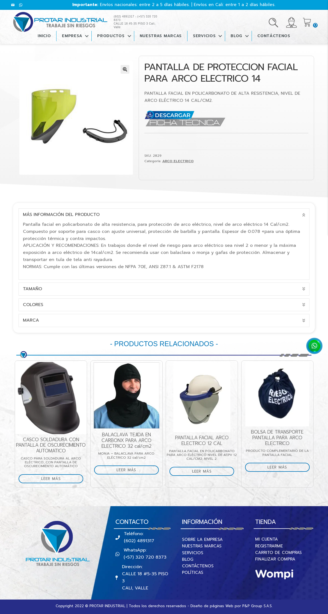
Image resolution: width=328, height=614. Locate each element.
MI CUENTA (266, 539)
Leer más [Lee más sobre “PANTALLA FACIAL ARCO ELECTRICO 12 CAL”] (209, 471)
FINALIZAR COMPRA (275, 559)
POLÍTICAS (192, 572)
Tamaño (32, 289)
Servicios (204, 36)
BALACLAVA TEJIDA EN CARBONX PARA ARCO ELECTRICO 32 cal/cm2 (134, 440)
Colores (33, 304)
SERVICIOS (192, 553)
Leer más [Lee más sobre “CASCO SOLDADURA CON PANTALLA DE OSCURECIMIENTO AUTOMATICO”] (58, 478)
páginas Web (221, 606)
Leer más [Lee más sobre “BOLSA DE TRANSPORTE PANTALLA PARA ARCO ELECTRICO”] (284, 467)
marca (31, 320)
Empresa (72, 36)
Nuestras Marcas (161, 36)
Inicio (44, 36)
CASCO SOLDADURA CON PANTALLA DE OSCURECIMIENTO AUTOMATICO (58, 445)
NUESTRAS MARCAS (202, 546)
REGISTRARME (269, 546)
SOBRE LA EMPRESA (202, 539)
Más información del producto (61, 214)
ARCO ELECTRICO (178, 161)
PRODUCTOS (110, 36)
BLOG (236, 36)
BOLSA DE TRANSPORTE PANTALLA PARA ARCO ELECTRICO (284, 437)
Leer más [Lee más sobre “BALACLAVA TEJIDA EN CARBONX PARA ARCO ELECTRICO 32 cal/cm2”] (133, 470)
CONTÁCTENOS (273, 36)
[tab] (164, 215)
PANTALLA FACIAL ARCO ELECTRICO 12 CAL (209, 440)
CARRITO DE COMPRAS (278, 553)
